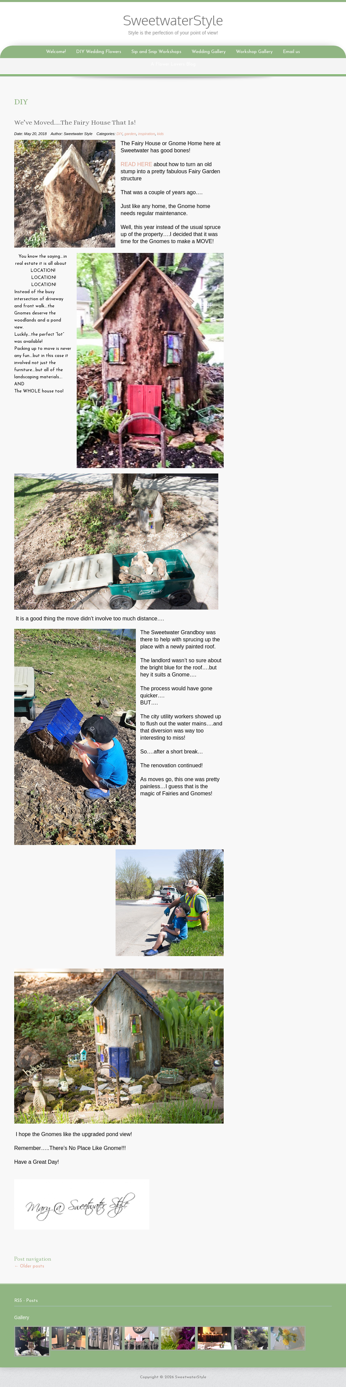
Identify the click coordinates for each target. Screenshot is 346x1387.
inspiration (146, 134)
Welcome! (56, 51)
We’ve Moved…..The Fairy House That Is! (75, 122)
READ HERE (137, 164)
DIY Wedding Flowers (98, 51)
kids (160, 134)
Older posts (29, 1266)
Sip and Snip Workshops (156, 51)
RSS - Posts (26, 1301)
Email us (291, 51)
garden (130, 134)
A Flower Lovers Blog (173, 64)
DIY (119, 134)
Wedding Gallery (209, 51)
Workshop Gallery (254, 51)
